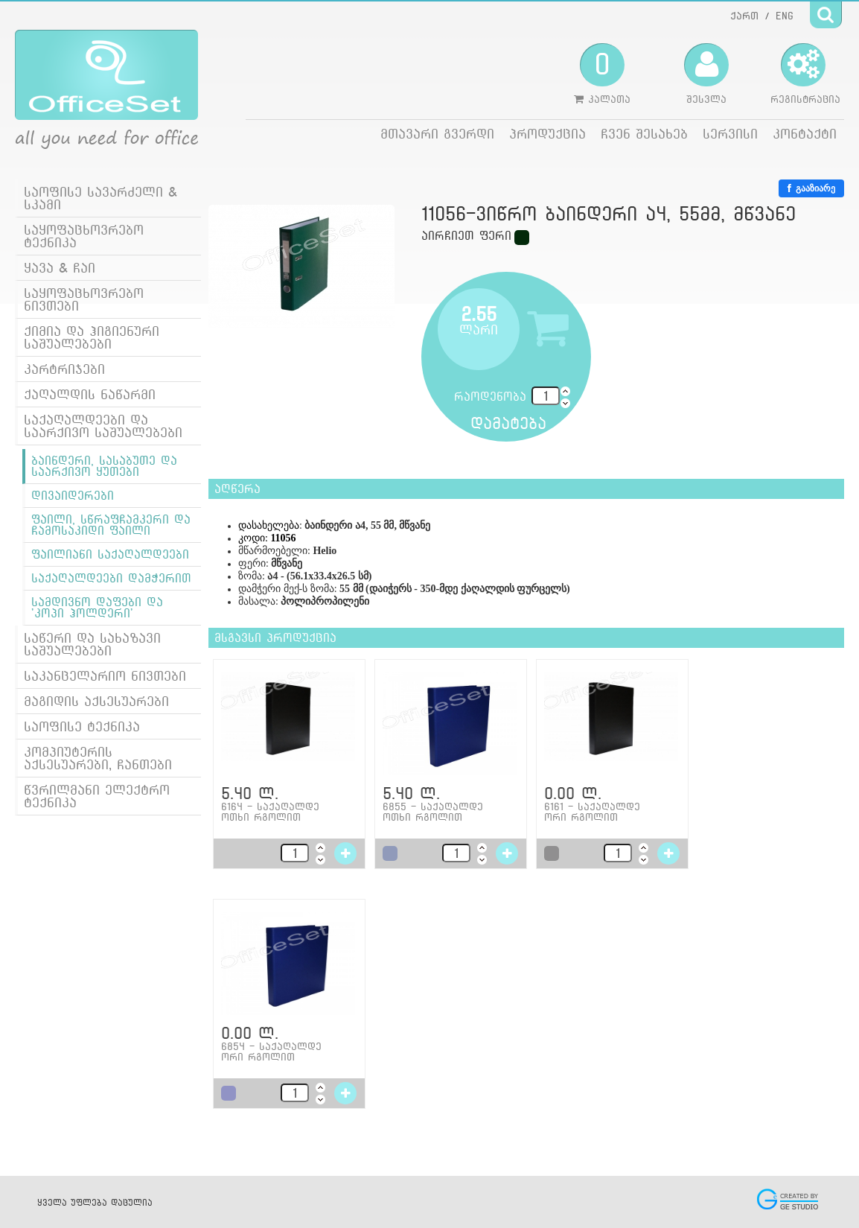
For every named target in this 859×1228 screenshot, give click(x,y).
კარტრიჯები (64, 369)
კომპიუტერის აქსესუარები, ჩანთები (98, 758)
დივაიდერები (72, 495)
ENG (784, 15)
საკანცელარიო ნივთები (105, 675)
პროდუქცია (547, 133)
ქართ (744, 15)
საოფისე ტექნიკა (82, 726)
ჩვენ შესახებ (644, 133)
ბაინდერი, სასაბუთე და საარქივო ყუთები (104, 466)
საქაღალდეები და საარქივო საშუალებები (103, 426)
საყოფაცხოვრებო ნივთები (84, 299)
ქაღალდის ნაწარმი (90, 394)
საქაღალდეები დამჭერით (111, 578)
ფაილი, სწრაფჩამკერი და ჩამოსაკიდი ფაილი (111, 525)
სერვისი (730, 133)
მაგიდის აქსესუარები (96, 701)
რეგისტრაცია (805, 73)
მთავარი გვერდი (437, 133)
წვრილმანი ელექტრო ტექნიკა (97, 796)
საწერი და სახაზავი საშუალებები (92, 644)
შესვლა (706, 73)
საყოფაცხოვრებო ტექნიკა (84, 236)
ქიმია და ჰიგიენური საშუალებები (91, 337)
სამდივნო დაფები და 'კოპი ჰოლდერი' (97, 607)
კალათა (602, 73)
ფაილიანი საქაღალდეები (110, 554)
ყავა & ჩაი (59, 267)
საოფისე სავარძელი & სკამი (100, 198)
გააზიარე (811, 188)
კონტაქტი (805, 133)
